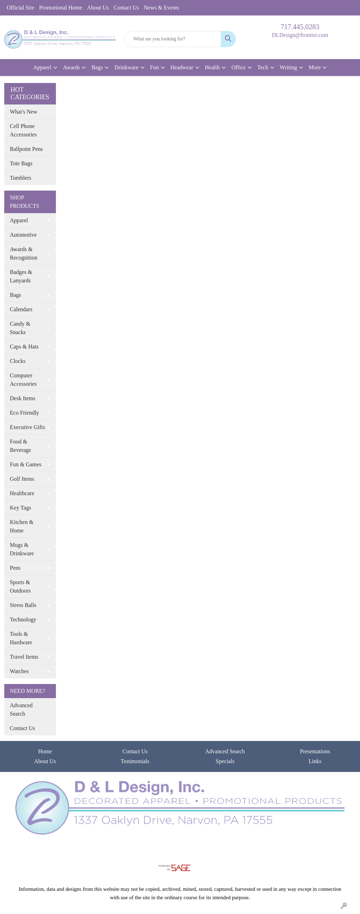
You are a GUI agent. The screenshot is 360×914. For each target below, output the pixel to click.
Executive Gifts (27, 427)
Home (45, 751)
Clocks (17, 361)
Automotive (23, 235)
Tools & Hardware (21, 638)
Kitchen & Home (21, 526)
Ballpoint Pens (26, 149)
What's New (23, 112)
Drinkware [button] (126, 67)
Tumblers (20, 178)
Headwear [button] (182, 67)
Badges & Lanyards (21, 276)
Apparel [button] (42, 67)
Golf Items (22, 479)
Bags (15, 295)
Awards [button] (71, 67)
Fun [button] (154, 67)
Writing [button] (288, 67)
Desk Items (22, 398)
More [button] (315, 67)
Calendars (21, 309)
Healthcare (22, 493)
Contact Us (126, 8)
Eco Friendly (24, 413)
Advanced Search (21, 709)
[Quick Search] (172, 39)
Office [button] (238, 67)
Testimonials (135, 761)
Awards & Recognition (23, 253)
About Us (98, 8)
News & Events (161, 8)
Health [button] (212, 67)
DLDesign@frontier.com (300, 35)
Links (315, 761)
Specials (225, 761)
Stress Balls (23, 605)
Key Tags (20, 508)
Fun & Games (25, 464)
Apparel (19, 220)
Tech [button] (262, 67)
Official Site (20, 8)
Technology (23, 619)
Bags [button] (97, 67)
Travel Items (24, 657)
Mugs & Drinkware (22, 549)
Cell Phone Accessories (23, 130)
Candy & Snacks (20, 328)
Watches (19, 671)
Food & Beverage (20, 446)
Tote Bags (21, 163)
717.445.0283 (300, 27)
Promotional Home (60, 8)
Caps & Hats (24, 347)
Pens (15, 568)
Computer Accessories (23, 379)
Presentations (315, 751)
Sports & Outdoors (20, 586)
